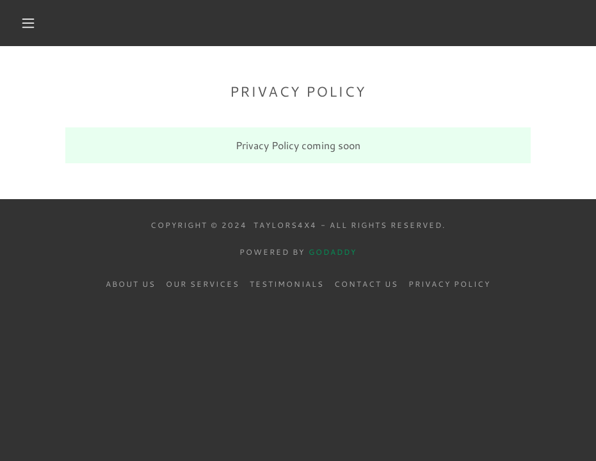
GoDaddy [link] (333, 252)
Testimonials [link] (287, 284)
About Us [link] (131, 284)
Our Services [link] (202, 284)
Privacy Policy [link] (449, 284)
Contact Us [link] (366, 284)
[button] (28, 23)
